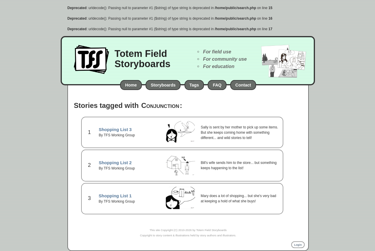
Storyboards (163, 85)
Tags (194, 85)
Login (298, 244)
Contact (243, 85)
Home (131, 85)
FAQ (217, 85)
